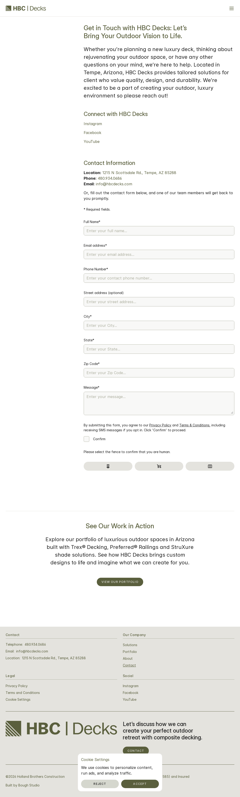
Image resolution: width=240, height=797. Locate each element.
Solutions (130, 645)
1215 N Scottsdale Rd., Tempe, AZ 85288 (139, 172)
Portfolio (130, 652)
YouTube (92, 141)
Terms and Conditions (23, 693)
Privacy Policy (160, 425)
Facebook (92, 132)
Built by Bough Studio (23, 785)
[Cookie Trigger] (18, 699)
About (128, 658)
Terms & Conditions (194, 425)
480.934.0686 (110, 178)
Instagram (93, 123)
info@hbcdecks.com (114, 184)
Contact (129, 665)
